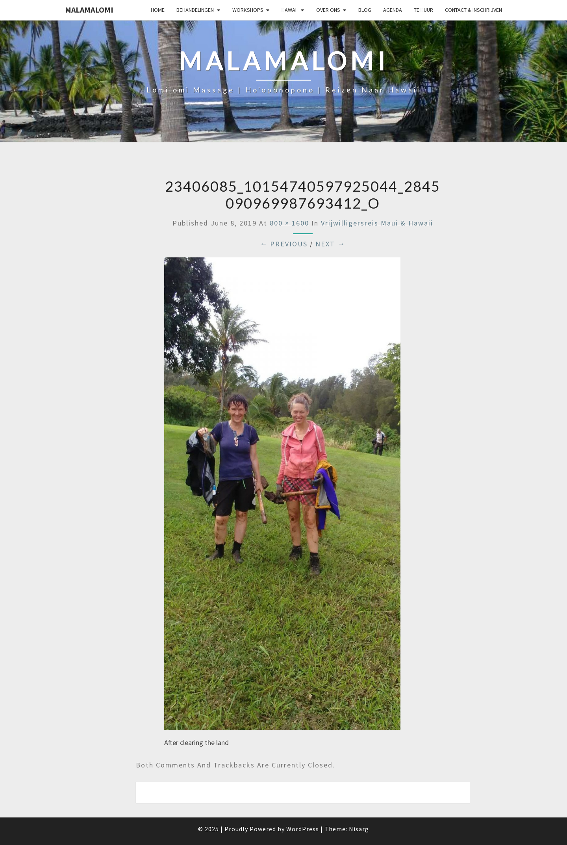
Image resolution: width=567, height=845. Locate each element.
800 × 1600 (289, 222)
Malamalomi (89, 10)
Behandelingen (195, 9)
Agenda (392, 9)
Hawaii (290, 9)
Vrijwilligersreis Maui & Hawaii (377, 222)
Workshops (247, 9)
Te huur (423, 9)
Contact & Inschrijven (473, 9)
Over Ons (328, 9)
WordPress (302, 829)
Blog (364, 9)
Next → (330, 243)
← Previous (284, 243)
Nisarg (359, 829)
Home (158, 9)
